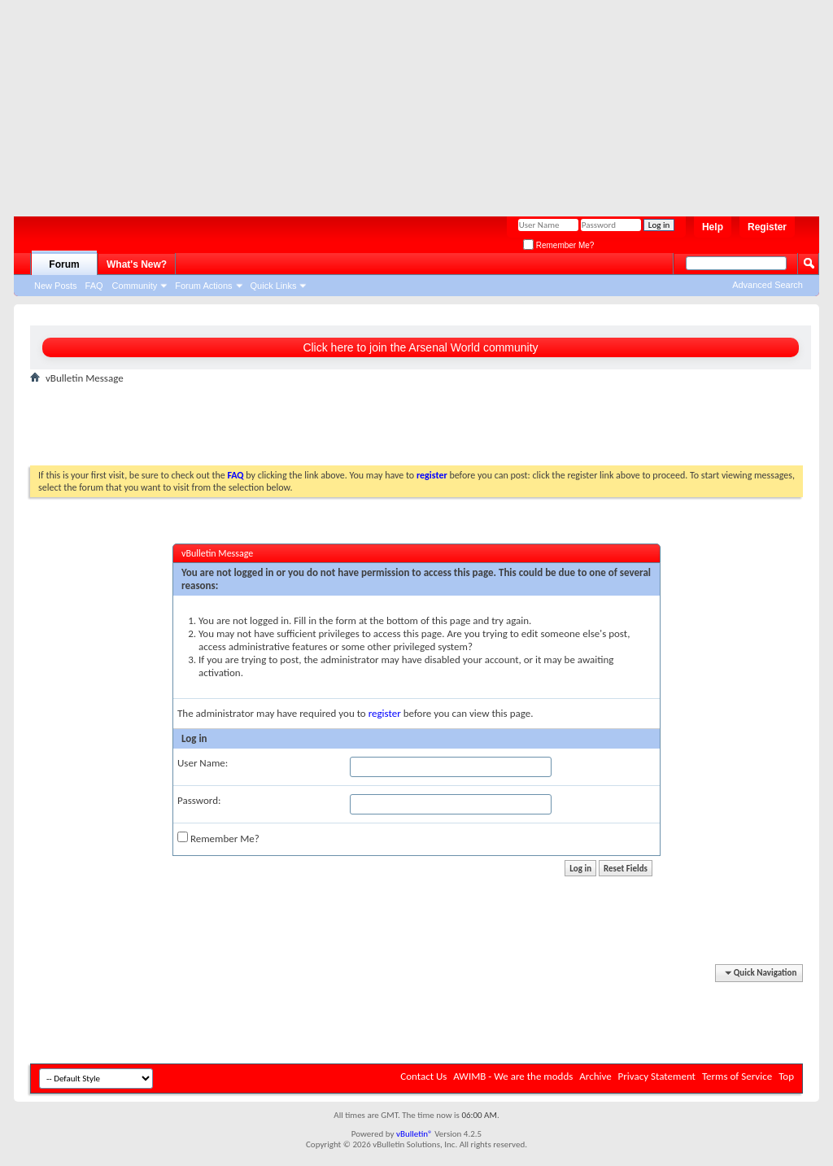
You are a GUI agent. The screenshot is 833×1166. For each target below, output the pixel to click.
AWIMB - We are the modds (513, 1076)
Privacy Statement (657, 1076)
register (385, 713)
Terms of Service (737, 1076)
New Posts (55, 285)
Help (712, 227)
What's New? (137, 264)
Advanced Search (767, 285)
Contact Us (423, 1076)
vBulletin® (414, 1134)
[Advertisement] (408, 101)
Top (786, 1076)
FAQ (94, 285)
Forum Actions (203, 285)
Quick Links (274, 285)
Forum (64, 264)
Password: (198, 800)
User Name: (202, 763)
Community (135, 285)
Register (767, 227)
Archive (595, 1076)
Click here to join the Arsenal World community (420, 347)
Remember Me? (558, 245)
